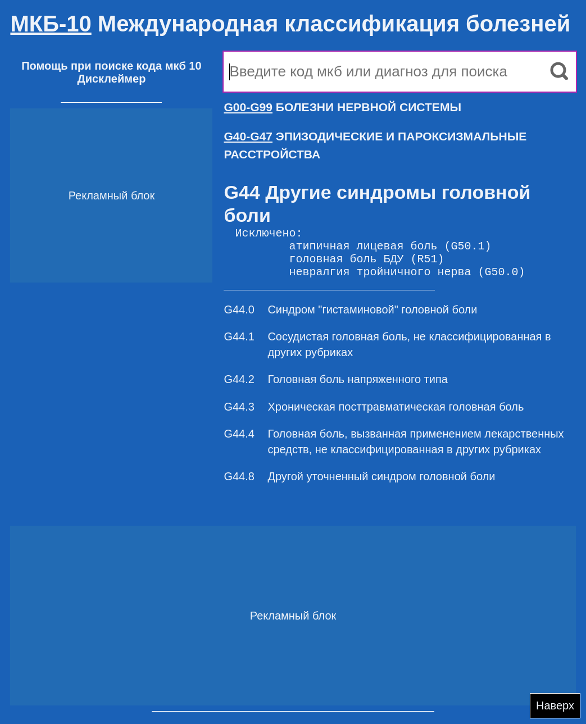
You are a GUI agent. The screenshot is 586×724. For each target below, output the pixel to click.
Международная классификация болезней (290, 23)
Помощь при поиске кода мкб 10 (111, 66)
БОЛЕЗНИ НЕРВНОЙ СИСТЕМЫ (342, 107)
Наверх (555, 705)
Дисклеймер (111, 78)
